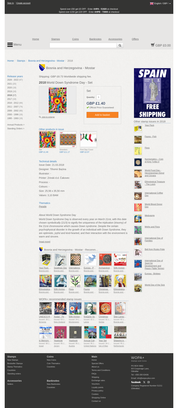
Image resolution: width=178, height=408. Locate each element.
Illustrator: (44, 173)
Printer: (43, 177)
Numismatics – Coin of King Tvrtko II (154, 160)
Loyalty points (97, 387)
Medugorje (150, 215)
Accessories (115, 39)
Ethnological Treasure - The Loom (155, 183)
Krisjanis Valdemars (93, 317)
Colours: (43, 186)
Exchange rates (98, 380)
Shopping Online (99, 398)
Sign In (10, 3)
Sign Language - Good (124, 317)
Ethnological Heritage (49, 289)
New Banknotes (53, 384)
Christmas (103, 317)
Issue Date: (45, 164)
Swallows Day (60, 268)
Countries (11, 370)
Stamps (55, 39)
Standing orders (14, 374)
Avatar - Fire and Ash (64, 317)
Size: (41, 191)
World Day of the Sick (155, 285)
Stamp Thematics (14, 367)
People (43, 206)
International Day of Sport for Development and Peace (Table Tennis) (154, 264)
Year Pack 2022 (46, 268)
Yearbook (58, 340)
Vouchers (96, 384)
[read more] (44, 242)
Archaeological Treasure (110, 268)
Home (35, 39)
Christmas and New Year (110, 289)
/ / (160, 3)
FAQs (94, 374)
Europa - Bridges (152, 273)
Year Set (103, 340)
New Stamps (12, 360)
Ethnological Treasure (124, 289)
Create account (23, 3)
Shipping (95, 377)
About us (95, 367)
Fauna (87, 289)
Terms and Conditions (101, 370)
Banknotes (95, 39)
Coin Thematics (53, 363)
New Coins (51, 360)
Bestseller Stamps (15, 363)
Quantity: (91, 97)
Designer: (44, 169)
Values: (43, 195)
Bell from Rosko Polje (155, 249)
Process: (43, 182)
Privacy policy (97, 391)
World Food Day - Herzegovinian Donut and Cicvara (154, 173)
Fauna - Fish (150, 136)
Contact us (96, 401)
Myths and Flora (152, 227)
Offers (135, 39)
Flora (71, 289)
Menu (14, 45)
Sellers (10, 384)
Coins (75, 39)
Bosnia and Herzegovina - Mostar (46, 60)
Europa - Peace (91, 268)
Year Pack (149, 125)
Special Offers (98, 363)
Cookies (95, 394)
